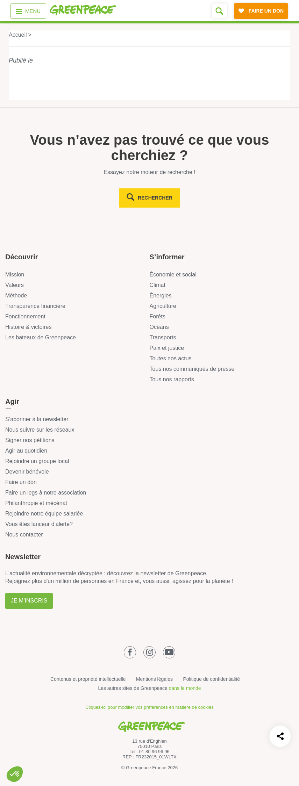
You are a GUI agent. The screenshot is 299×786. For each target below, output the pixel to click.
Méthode (16, 295)
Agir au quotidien (26, 451)
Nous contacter (24, 535)
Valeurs (14, 285)
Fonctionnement (25, 316)
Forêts (157, 316)
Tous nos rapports (172, 379)
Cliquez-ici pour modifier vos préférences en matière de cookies (149, 707)
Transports (163, 337)
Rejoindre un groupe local (37, 461)
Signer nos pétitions (30, 440)
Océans (159, 327)
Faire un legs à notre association (45, 493)
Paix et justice (167, 348)
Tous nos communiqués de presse (192, 369)
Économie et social (173, 274)
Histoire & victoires (28, 327)
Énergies (161, 295)
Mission (14, 274)
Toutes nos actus (171, 358)
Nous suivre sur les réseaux (39, 430)
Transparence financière (35, 306)
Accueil (18, 35)
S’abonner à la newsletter (37, 419)
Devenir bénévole (27, 472)
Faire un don (21, 482)
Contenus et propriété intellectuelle (88, 679)
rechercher (155, 198)
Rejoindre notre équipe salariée (44, 514)
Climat (157, 285)
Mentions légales (154, 679)
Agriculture (163, 306)
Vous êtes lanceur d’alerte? (39, 524)
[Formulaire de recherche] (219, 11)
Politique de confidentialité (211, 679)
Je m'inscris (29, 601)
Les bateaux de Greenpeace (40, 337)
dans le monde (185, 688)
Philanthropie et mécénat (36, 503)
